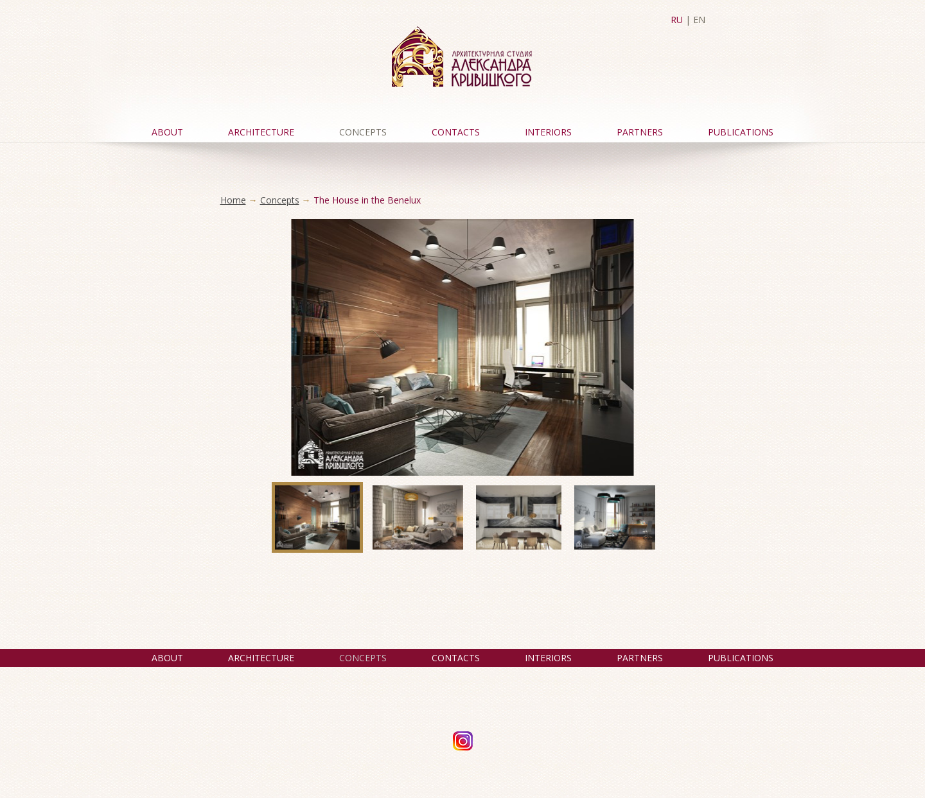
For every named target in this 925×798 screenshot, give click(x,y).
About (167, 132)
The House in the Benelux (367, 200)
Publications (740, 132)
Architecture (261, 132)
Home (233, 200)
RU (677, 19)
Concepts (363, 132)
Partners (640, 132)
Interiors (548, 132)
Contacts (456, 132)
